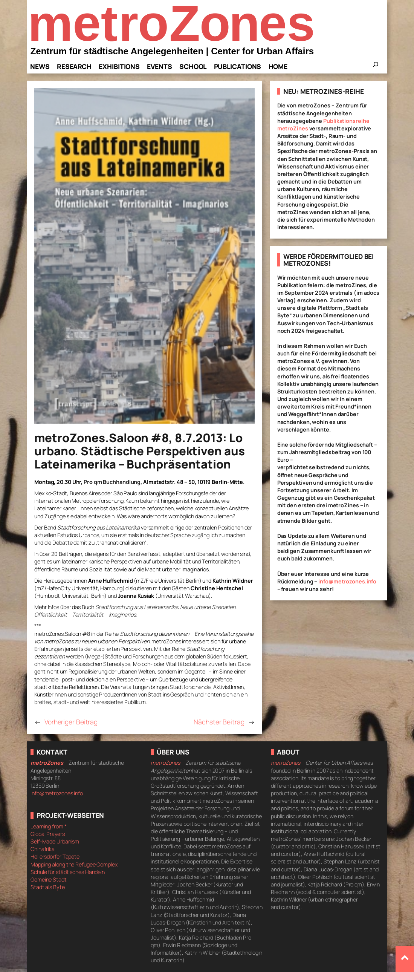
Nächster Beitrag (219, 721)
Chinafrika (43, 849)
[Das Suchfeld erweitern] (375, 66)
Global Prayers (48, 833)
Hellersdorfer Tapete (55, 856)
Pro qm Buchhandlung (112, 481)
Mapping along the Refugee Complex (74, 864)
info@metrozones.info (347, 581)
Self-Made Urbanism (55, 841)
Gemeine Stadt (49, 879)
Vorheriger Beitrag (71, 721)
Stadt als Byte (48, 887)
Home (278, 66)
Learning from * (49, 826)
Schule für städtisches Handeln (68, 872)
